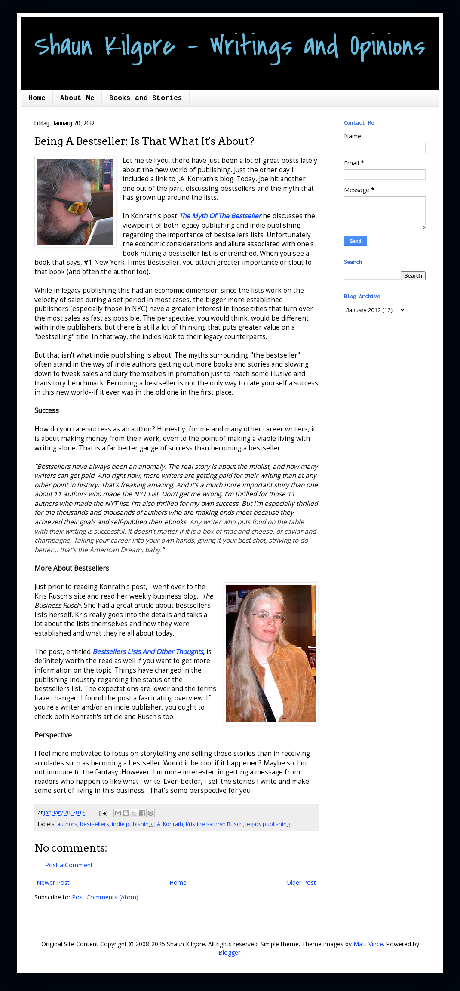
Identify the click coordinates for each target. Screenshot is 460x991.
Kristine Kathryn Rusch (214, 824)
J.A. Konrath (168, 824)
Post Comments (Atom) (105, 897)
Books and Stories (145, 98)
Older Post (301, 882)
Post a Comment (69, 865)
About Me (77, 98)
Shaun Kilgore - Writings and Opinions (229, 46)
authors (67, 824)
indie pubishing (132, 824)
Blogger (229, 952)
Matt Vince (368, 944)
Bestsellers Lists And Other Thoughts (147, 651)
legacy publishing (267, 824)
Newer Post (53, 882)
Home (37, 98)
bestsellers (94, 824)
